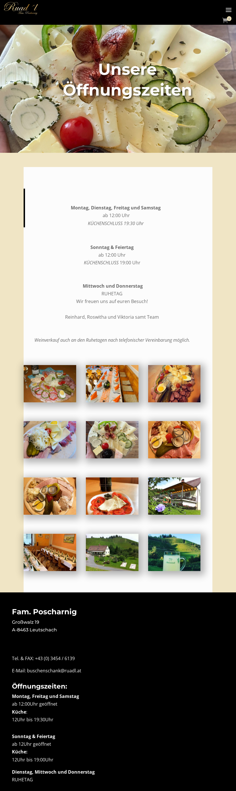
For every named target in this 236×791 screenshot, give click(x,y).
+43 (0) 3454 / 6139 (55, 658)
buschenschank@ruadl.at (54, 671)
